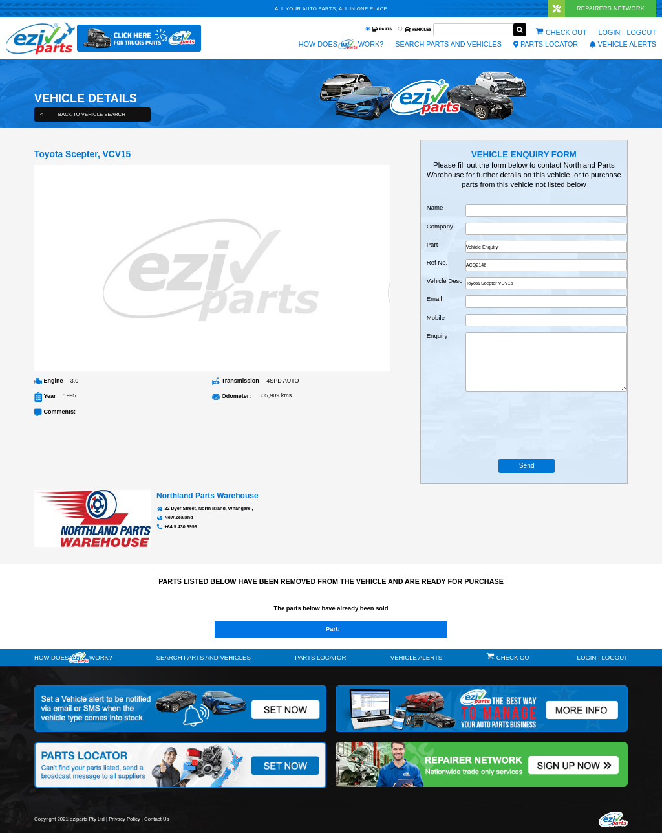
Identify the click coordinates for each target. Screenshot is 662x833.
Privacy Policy (124, 819)
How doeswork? (73, 657)
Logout (641, 32)
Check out (566, 32)
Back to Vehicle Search (82, 114)
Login (610, 32)
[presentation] (527, 425)
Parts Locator (545, 44)
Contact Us (156, 819)
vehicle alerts (623, 44)
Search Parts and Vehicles (448, 44)
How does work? (341, 44)
